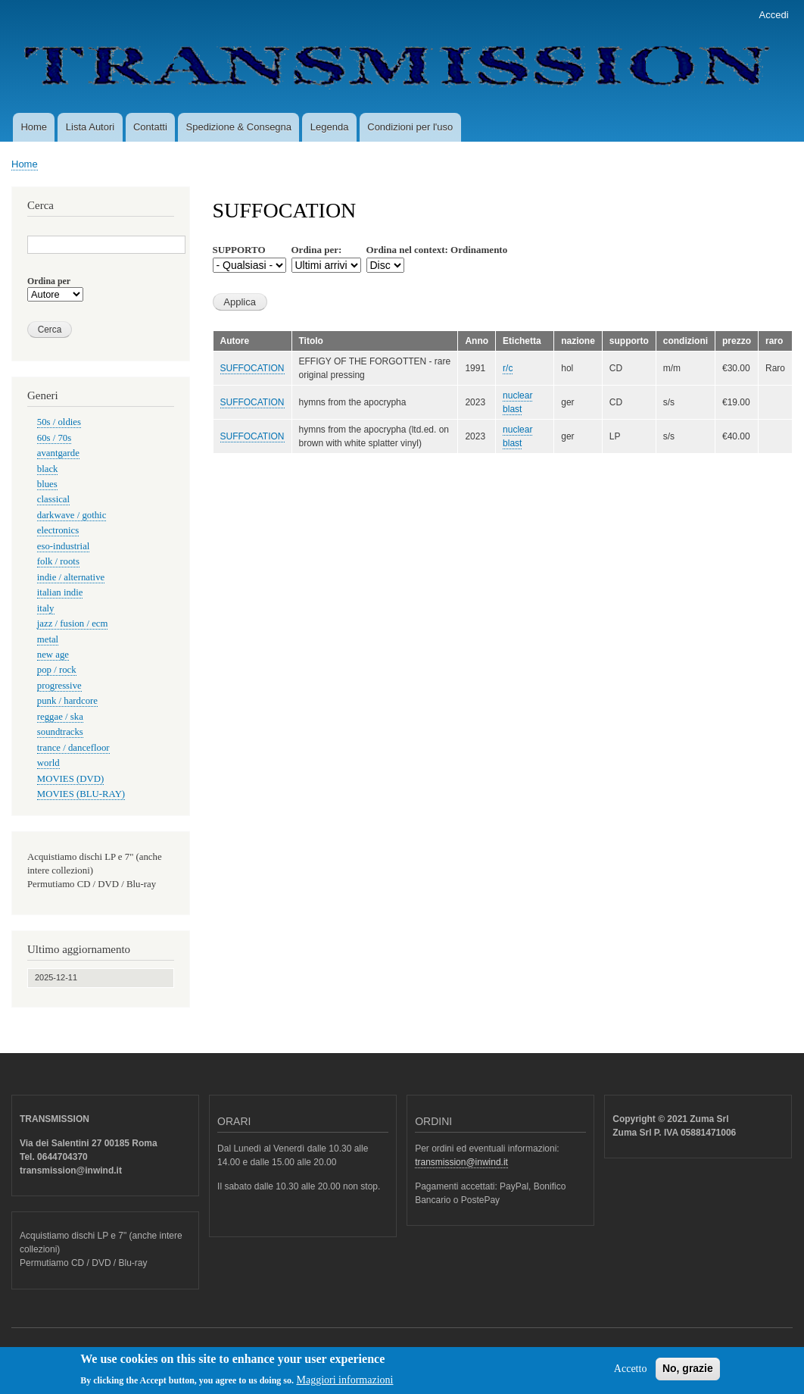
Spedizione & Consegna (239, 127)
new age (53, 654)
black (47, 469)
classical (53, 499)
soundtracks (60, 732)
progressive (59, 685)
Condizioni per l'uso (410, 127)
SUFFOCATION (252, 368)
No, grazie (687, 1373)
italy (46, 608)
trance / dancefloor (73, 747)
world (48, 763)
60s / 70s (54, 438)
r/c (508, 368)
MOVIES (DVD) (70, 779)
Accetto (630, 1373)
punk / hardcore (67, 700)
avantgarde (58, 453)
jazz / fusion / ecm (72, 623)
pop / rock (56, 669)
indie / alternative (70, 577)
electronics (58, 530)
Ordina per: (316, 249)
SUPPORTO (239, 249)
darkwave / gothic (72, 515)
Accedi (774, 14)
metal (47, 639)
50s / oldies (59, 422)
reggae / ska (60, 716)
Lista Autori (90, 127)
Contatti (150, 127)
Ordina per (48, 281)
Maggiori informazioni (345, 1383)
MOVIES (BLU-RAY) (81, 794)
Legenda (329, 127)
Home (33, 127)
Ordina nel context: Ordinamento (437, 249)
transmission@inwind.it (461, 1162)
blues (47, 484)
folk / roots (58, 561)
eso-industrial (63, 546)
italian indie (60, 592)
